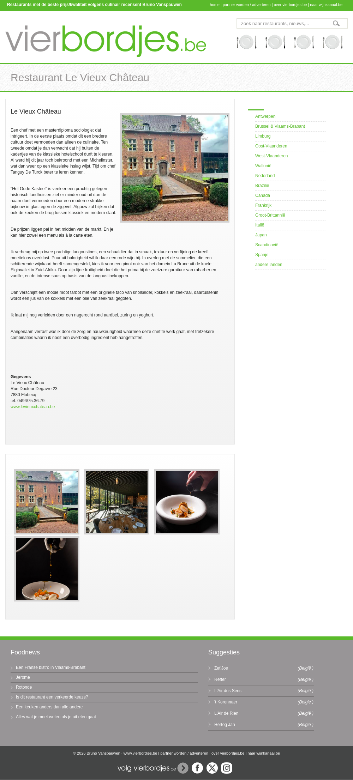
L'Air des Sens (227, 690)
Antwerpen (265, 116)
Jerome (23, 677)
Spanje (261, 254)
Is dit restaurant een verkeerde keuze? (52, 697)
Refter (220, 679)
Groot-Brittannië (270, 215)
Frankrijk (263, 205)
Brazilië (262, 185)
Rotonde (24, 687)
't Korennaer (225, 702)
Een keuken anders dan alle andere (49, 707)
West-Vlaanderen (271, 155)
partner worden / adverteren (247, 4)
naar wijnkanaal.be (326, 4)
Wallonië (263, 165)
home (215, 4)
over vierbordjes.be (290, 4)
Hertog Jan (224, 724)
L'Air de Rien (226, 713)
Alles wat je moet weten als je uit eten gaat (56, 716)
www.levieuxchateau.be (33, 406)
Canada (262, 195)
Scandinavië (266, 244)
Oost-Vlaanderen (271, 146)
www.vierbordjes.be (140, 753)
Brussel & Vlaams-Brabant (280, 126)
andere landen (268, 264)
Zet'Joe (221, 668)
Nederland (265, 175)
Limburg (262, 136)
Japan (261, 234)
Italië (259, 225)
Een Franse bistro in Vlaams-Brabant (50, 667)
